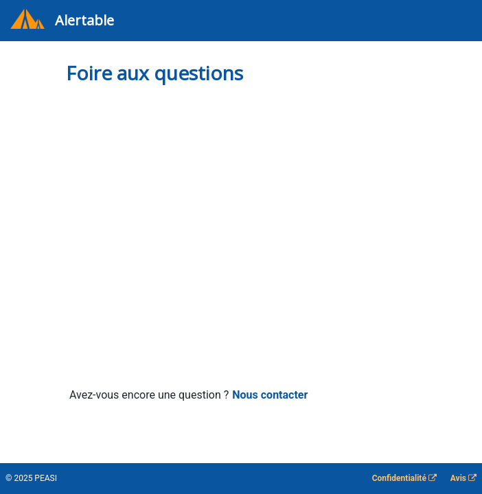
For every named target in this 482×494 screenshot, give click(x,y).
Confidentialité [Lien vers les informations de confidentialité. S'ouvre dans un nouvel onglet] (404, 478)
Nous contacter (270, 394)
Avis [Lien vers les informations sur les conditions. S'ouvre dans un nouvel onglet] (463, 478)
